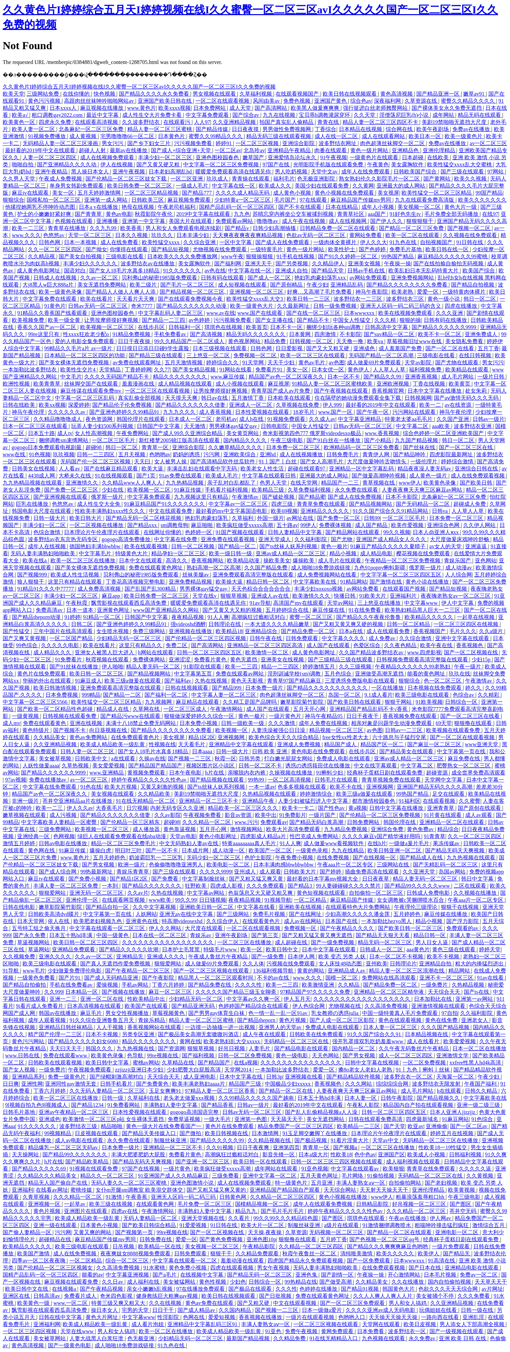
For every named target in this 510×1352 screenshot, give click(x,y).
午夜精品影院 (259, 1246)
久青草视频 (37, 1197)
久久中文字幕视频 (155, 907)
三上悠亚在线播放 (379, 603)
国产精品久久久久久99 (217, 1140)
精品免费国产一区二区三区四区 (296, 1126)
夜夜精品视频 (188, 617)
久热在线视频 (211, 681)
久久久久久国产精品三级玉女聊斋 (236, 992)
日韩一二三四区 (96, 454)
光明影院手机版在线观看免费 (328, 164)
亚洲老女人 (475, 1020)
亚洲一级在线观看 (55, 1225)
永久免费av (423, 1338)
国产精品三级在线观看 (156, 355)
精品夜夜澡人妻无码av (424, 468)
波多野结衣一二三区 (358, 299)
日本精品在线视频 (361, 129)
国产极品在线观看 (250, 1289)
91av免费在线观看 (181, 476)
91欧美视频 (429, 702)
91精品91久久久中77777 (46, 589)
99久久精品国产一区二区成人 (190, 341)
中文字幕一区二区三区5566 (36, 702)
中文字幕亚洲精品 (360, 419)
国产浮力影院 (463, 921)
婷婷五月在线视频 (452, 1133)
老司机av (226, 419)
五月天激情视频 (184, 362)
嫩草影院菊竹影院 (302, 702)
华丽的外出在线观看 (47, 681)
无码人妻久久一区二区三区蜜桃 (129, 1183)
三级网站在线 (393, 864)
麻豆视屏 (278, 384)
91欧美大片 (373, 596)
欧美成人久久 (275, 186)
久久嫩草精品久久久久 (235, 447)
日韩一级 (113, 1098)
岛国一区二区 (345, 695)
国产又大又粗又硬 (328, 348)
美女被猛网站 (180, 1282)
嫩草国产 (254, 157)
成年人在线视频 (47, 546)
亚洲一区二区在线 (102, 999)
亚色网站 (486, 560)
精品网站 (459, 971)
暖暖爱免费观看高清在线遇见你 (233, 171)
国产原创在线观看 (480, 808)
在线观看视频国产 (298, 94)
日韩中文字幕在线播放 (396, 808)
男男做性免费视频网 (287, 129)
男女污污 (113, 143)
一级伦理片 (424, 461)
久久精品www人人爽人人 (132, 483)
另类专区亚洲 (139, 1034)
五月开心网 (213, 829)
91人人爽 (218, 617)
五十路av (287, 525)
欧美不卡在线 (346, 787)
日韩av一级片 (489, 419)
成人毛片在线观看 (340, 560)
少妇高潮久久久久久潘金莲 (358, 914)
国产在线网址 (306, 914)
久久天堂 (365, 115)
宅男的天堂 (136, 1310)
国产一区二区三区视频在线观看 (211, 971)
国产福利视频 (199, 1055)
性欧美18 (341, 1154)
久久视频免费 (19, 956)
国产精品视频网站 (371, 504)
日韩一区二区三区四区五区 (210, 652)
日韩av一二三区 (404, 730)
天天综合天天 (444, 992)
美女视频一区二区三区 (212, 1246)
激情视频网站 (247, 829)
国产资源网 (171, 1048)
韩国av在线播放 (58, 1013)
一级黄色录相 (312, 850)
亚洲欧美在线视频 (301, 907)
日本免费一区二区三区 (293, 447)
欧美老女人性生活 (263, 468)
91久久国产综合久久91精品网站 (391, 511)
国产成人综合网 (58, 872)
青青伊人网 (376, 454)
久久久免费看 (474, 1296)
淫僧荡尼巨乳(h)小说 (404, 115)
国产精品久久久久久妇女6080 (83, 1041)
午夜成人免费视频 (61, 179)
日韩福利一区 (185, 327)
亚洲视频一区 (45, 1204)
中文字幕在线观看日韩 (269, 476)
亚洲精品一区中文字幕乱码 (362, 468)
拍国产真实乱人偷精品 (287, 122)
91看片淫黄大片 (350, 1140)
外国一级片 (270, 518)
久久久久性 (249, 985)
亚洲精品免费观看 (74, 949)
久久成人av (322, 419)
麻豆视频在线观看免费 (71, 1282)
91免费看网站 (124, 1105)
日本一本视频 (81, 242)
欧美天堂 (13, 94)
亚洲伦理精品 (439, 150)
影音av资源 (239, 815)
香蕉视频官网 (388, 391)
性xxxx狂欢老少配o (86, 334)
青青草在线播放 (67, 228)
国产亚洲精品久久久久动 (67, 164)
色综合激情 (47, 532)
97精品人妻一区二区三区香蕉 (220, 1091)
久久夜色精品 (401, 645)
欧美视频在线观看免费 (453, 730)
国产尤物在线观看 (457, 362)
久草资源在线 (421, 101)
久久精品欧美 (154, 794)
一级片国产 (323, 815)
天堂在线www (77, 1331)
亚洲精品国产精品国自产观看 (285, 1190)
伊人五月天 (297, 999)
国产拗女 (96, 249)
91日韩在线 (470, 242)
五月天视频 (132, 454)
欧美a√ (20, 115)
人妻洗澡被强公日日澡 (279, 730)
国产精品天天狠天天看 (383, 935)
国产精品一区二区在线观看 (400, 1232)
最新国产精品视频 (248, 1338)
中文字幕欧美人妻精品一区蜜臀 (59, 822)
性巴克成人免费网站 (315, 836)
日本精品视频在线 (427, 1034)
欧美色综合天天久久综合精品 (284, 737)
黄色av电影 (119, 214)
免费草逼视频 (184, 1119)
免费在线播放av (48, 780)
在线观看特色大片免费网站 (358, 907)
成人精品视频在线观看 (185, 384)
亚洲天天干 (259, 263)
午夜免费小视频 (294, 857)
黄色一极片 (334, 546)
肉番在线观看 (331, 150)
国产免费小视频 (87, 879)
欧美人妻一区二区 (34, 129)
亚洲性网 (32, 1084)
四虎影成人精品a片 (263, 836)
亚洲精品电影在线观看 (472, 1268)
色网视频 (64, 836)
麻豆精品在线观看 (198, 702)
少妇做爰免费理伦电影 (75, 971)
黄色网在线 (42, 850)
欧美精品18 (229, 631)
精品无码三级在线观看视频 (279, 136)
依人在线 (59, 921)
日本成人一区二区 (191, 419)
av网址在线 (300, 518)
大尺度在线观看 (204, 928)
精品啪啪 (112, 1126)
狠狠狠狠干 (420, 221)
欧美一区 (252, 949)
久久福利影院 (311, 539)
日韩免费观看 (302, 638)
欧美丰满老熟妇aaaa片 (199, 1084)
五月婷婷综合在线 (287, 610)
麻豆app (112, 596)
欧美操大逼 (230, 582)
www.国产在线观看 (260, 313)
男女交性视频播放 (127, 1013)
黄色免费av (421, 829)
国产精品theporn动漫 (37, 617)
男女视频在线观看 (215, 94)
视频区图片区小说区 (211, 765)
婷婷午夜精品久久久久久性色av (149, 780)
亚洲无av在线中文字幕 (186, 914)
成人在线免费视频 (75, 1253)
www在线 (15, 454)
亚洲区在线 (17, 1296)
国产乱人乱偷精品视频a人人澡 (322, 1112)
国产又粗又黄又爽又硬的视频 (348, 624)
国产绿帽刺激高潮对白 (117, 1077)
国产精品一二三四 (164, 320)
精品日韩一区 (430, 935)
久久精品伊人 (329, 263)
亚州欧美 (376, 963)
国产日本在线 (425, 1268)
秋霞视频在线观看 (108, 659)
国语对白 (75, 270)
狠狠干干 (221, 1253)
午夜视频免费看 (202, 815)
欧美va (375, 341)
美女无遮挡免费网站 (102, 285)
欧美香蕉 (131, 228)
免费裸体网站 (149, 659)
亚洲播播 (107, 221)
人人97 (202, 122)
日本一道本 (80, 610)
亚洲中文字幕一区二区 (270, 1176)
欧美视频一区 (232, 730)
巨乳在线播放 (33, 504)
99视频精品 (58, 1133)
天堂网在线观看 (381, 1324)
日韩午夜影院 (397, 1098)
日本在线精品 (342, 207)
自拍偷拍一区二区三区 (376, 893)
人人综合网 (458, 575)
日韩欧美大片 (300, 872)
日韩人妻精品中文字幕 (295, 532)
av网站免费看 (363, 589)
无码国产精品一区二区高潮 (382, 355)
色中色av (365, 1154)
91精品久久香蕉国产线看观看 (53, 313)
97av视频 (15, 780)
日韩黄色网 (233, 1197)
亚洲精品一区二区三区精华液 (389, 992)
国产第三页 (265, 935)
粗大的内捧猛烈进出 (480, 963)
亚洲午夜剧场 (232, 935)
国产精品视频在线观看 (217, 780)
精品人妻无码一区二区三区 (426, 879)
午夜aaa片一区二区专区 (345, 864)
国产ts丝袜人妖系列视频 (288, 546)
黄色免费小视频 (188, 1268)
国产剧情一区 (338, 1275)
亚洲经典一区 (34, 836)
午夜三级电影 (287, 440)
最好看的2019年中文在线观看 (40, 150)
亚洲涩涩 (180, 659)
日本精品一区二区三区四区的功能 (85, 355)
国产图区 (461, 1204)
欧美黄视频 (462, 1190)
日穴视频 (137, 808)
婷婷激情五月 (319, 666)
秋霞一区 (225, 758)
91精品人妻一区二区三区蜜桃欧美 (333, 384)
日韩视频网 (418, 398)
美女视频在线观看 (113, 794)
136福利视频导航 (274, 971)
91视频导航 (277, 900)
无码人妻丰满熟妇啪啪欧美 (43, 553)
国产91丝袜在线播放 (74, 666)
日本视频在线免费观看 (435, 688)
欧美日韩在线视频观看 (350, 94)
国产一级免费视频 (333, 942)
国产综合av (246, 115)
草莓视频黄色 (169, 1013)
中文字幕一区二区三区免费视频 (221, 164)
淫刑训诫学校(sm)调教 (294, 674)
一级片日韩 (491, 377)
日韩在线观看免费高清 (376, 1119)
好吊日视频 (232, 1048)
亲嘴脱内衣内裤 (247, 773)
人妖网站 (146, 914)
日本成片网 (196, 850)
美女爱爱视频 (109, 765)
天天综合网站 (340, 1190)
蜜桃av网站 (146, 1062)
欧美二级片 (144, 285)
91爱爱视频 (194, 1225)
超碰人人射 (93, 150)
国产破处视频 (279, 497)
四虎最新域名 (423, 1119)
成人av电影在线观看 (79, 1140)
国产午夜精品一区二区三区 (138, 971)
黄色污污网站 (28, 1041)
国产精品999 (227, 688)
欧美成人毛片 (222, 476)
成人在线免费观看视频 (478, 476)
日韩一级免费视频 (335, 306)
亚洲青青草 (441, 808)
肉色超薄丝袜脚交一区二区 (393, 143)
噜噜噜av (268, 221)
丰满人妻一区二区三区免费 (66, 886)
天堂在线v (205, 596)
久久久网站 (359, 1084)
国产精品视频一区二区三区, (193, 292)
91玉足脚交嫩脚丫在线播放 (315, 1133)
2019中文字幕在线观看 (203, 214)
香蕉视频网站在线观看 (155, 1027)
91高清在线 (442, 1260)
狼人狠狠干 (31, 582)
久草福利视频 (256, 94)
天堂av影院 (419, 362)
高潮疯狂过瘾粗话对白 (259, 617)
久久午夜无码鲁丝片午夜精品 (414, 1048)
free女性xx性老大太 (346, 737)
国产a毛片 (165, 1275)
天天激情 (195, 426)
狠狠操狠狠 (260, 256)
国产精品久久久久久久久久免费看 (407, 285)
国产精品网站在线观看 (353, 532)
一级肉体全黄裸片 (335, 242)
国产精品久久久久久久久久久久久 (328, 688)
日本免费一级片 (264, 688)
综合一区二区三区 (127, 1260)
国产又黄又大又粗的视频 (232, 610)
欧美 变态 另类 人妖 (342, 956)
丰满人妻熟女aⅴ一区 (361, 1183)
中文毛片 (71, 377)
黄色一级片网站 (369, 150)
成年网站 (444, 115)
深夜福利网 (388, 101)
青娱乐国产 (458, 560)
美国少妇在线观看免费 (322, 186)
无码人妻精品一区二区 (151, 1218)
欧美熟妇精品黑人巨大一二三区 (423, 610)
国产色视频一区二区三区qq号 (385, 1239)
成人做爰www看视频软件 (334, 843)
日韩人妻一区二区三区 (88, 751)
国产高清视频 (207, 334)
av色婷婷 (200, 320)
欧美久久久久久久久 (482, 200)
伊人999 (333, 405)
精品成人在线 (113, 709)
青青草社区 (351, 214)
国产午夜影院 (159, 978)
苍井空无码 (463, 1211)
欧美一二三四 (242, 666)
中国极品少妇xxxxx (288, 1084)
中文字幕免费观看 (208, 115)
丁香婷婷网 (138, 369)
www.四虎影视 (424, 652)
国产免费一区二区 (339, 518)
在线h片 (377, 843)
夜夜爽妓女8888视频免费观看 (136, 1253)
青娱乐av (201, 935)
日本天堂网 (31, 921)
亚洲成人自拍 (292, 270)
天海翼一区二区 (455, 1077)
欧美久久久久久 (395, 1253)
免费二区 (177, 645)
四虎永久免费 (55, 122)
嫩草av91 (474, 94)
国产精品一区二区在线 (286, 1091)
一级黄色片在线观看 (375, 157)
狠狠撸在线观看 (473, 723)
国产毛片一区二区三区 (188, 285)
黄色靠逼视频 (180, 829)
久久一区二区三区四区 (55, 249)
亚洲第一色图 (251, 1119)
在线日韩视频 (475, 355)
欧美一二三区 (28, 228)
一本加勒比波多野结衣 (30, 369)
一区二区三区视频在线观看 (326, 1324)
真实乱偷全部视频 (140, 398)
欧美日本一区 (425, 136)
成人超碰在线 (292, 942)
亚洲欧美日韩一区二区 (207, 907)
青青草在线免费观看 (431, 1169)
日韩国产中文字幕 (159, 426)
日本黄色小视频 (99, 1225)
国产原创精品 (287, 285)
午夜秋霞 (77, 603)
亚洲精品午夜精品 (289, 150)
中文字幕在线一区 (234, 186)
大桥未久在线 (75, 476)
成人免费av (382, 638)
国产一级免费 (268, 956)
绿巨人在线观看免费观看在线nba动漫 (122, 836)
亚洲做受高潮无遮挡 (380, 674)
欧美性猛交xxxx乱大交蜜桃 (460, 164)
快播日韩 (345, 596)
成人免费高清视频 (99, 589)
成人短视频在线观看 (243, 285)
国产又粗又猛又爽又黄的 (217, 1190)
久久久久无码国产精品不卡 (117, 377)
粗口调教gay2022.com (58, 115)
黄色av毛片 (312, 362)
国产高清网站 (271, 108)
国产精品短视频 (170, 249)
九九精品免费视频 (346, 829)
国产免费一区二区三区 (71, 490)
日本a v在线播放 (99, 207)
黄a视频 (357, 808)
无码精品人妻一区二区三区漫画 (61, 143)
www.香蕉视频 (383, 433)
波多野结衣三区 (405, 299)
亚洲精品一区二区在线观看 (452, 822)
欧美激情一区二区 (267, 652)
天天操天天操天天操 (394, 1317)
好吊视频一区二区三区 (419, 1204)
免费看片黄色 (211, 659)
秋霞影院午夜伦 (154, 214)
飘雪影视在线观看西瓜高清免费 (129, 603)
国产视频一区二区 (469, 228)
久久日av (113, 1282)
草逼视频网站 (34, 942)
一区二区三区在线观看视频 (158, 391)
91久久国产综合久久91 (374, 1034)
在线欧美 (438, 157)
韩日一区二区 (480, 299)
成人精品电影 (377, 553)
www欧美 (161, 900)
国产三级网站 (233, 914)
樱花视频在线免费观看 (423, 553)
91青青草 (434, 836)
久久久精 (385, 320)
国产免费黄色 (153, 1084)
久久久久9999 (215, 872)
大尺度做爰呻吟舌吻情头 (377, 461)
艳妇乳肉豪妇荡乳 (207, 518)
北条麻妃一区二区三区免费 (92, 129)
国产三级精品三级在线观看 (341, 659)
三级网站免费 (43, 94)
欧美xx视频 (52, 405)
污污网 (212, 454)
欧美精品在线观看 (467, 369)
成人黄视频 (83, 136)
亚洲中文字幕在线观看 (462, 638)
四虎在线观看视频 (232, 1268)
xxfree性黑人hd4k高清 (475, 1062)
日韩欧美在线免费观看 (317, 1034)
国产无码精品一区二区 (423, 504)
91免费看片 (69, 659)
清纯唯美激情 (357, 1253)
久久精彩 (489, 695)
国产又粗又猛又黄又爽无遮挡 (317, 935)
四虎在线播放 (461, 306)
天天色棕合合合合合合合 (261, 589)
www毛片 (34, 971)
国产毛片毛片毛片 (283, 1211)
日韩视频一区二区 (311, 341)
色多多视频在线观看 (302, 787)
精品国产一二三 (340, 483)
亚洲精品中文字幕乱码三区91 (203, 1324)
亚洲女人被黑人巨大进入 (105, 652)
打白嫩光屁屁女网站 (289, 758)
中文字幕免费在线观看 (50, 299)
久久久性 (286, 1289)
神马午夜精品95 (324, 716)
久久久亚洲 (450, 313)
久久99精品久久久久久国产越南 (256, 1098)
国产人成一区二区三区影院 (343, 1020)
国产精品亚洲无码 (193, 1006)
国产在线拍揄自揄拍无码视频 (449, 263)
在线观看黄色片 (261, 921)
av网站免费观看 (369, 278)
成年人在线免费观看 (366, 171)
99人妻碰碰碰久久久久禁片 (349, 886)
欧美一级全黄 (65, 320)
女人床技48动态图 (341, 963)
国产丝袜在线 (420, 447)
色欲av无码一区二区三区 (316, 235)
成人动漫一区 (229, 850)
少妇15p (482, 659)
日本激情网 (266, 1133)
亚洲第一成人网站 (106, 200)
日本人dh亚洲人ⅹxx (436, 532)
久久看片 (239, 1218)
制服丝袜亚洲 (171, 1140)
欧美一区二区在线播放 (166, 1331)
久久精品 (349, 985)
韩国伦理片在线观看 (141, 419)
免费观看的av (463, 928)
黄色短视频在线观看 (322, 893)
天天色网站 (326, 1055)
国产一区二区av (469, 1126)
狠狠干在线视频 (460, 907)
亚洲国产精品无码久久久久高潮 (435, 787)
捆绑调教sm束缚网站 (64, 440)
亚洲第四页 (286, 1147)
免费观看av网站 (235, 221)
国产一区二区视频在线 (471, 652)
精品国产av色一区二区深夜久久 (287, 377)
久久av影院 (167, 815)
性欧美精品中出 (146, 999)
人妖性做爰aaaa (41, 765)
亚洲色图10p (261, 1239)
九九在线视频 (279, 115)
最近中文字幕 (103, 115)
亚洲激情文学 (453, 1055)
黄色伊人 (359, 369)
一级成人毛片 (193, 186)
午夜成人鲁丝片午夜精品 (218, 956)
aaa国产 (377, 214)
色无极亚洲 (141, 1338)
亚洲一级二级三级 (479, 1105)
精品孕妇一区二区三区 (178, 553)
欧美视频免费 (28, 320)
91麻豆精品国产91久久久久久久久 (165, 504)
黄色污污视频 (45, 101)
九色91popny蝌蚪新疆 (380, 567)
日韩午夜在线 (266, 638)
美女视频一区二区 (419, 207)
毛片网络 (353, 1176)
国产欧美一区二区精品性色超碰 (55, 709)
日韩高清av (47, 1296)
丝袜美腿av (196, 575)
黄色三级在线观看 (454, 949)
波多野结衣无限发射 (437, 1084)
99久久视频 (396, 532)
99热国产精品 (398, 256)
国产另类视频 (292, 263)
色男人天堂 (274, 483)
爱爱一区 (428, 292)
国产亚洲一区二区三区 (203, 1161)
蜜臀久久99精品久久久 (216, 136)
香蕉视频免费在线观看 (410, 716)
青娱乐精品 (152, 1020)
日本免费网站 (210, 108)
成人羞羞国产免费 (401, 348)
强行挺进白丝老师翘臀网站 (376, 108)
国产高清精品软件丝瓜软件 (223, 461)
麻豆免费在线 (464, 758)
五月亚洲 (322, 1183)
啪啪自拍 (23, 164)
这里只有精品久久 (141, 645)
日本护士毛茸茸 (181, 949)
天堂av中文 (386, 1140)
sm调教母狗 (175, 525)
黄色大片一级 (461, 207)
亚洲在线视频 (86, 723)
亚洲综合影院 (299, 143)
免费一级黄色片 (67, 1077)
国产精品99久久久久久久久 (75, 1154)
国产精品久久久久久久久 (152, 886)
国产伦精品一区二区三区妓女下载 (127, 179)
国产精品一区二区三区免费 (412, 228)
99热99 (256, 780)
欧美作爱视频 (408, 525)
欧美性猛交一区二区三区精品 (437, 193)
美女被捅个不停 (435, 1296)
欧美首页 (256, 327)
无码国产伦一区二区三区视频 (96, 461)
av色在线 (215, 270)
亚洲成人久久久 (166, 956)
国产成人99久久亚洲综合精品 (188, 433)
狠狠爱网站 (53, 893)
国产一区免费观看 (369, 1260)
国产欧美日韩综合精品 (149, 1225)
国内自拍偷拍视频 (450, 1282)
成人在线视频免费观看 (107, 157)
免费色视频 (297, 101)
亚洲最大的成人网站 (401, 186)
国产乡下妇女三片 (149, 143)
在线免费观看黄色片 (136, 737)
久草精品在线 (178, 1062)
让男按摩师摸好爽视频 (111, 320)
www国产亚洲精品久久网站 (166, 610)
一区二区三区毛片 (114, 440)
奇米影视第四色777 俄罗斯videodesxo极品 (312, 433)
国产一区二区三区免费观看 (353, 1303)
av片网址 (492, 1289)
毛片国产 (285, 200)
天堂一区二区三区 (90, 235)
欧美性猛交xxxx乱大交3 (255, 299)
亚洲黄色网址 (114, 610)
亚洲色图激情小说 (192, 1183)
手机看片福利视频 (227, 490)
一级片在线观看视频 (311, 1317)
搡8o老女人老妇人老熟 (365, 1070)
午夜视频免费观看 (90, 1070)
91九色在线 (403, 242)
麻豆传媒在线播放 (446, 914)
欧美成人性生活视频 (75, 575)
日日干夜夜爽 (253, 1147)
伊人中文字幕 (458, 603)
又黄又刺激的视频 (162, 787)
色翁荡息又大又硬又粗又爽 (261, 893)
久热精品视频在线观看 (269, 794)
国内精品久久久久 (245, 440)
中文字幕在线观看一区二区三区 (107, 928)
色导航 (136, 1055)
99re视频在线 (163, 1055)
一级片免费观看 (451, 1246)
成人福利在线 (144, 1282)
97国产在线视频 (141, 1169)
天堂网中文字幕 (444, 780)
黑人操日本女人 (90, 171)
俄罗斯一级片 (108, 497)
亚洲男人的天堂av (281, 1027)
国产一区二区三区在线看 (470, 716)
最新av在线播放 (129, 150)
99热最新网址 (97, 872)
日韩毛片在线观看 (337, 780)
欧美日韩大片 (86, 518)
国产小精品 (378, 440)
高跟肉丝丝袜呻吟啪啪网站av (99, 101)
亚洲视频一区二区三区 (257, 292)
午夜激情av (246, 497)
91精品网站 (353, 582)
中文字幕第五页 (193, 674)
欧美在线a (35, 560)
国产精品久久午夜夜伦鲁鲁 (369, 617)
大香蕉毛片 (110, 808)
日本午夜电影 (186, 773)
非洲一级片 (26, 801)
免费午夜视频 (302, 1331)
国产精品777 (197, 193)
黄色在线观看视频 (400, 1020)
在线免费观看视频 (384, 1268)
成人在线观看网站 (384, 136)
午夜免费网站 (133, 433)
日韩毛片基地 (19, 1112)
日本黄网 (300, 334)
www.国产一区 (336, 412)
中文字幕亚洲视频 (128, 1275)
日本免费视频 (62, 695)
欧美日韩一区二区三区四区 (86, 942)
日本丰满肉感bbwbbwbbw (284, 864)
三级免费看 (226, 1176)
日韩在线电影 (19, 907)
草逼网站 (39, 949)
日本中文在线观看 (141, 560)
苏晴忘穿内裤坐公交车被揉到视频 (294, 214)
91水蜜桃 (155, 1268)
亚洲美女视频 (365, 263)
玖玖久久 (162, 235)
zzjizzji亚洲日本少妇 (139, 1070)
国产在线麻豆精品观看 (111, 468)
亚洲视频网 (232, 737)
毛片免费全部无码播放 (452, 214)
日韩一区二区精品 (409, 624)
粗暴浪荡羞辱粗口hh (421, 1197)
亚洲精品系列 (28, 1077)
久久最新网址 (294, 306)
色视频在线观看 (74, 221)
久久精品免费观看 (257, 1253)
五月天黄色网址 (319, 1176)
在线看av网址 (52, 1190)
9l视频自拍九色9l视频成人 (37, 1105)
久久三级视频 (356, 666)
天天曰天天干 (66, 1048)
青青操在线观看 (251, 179)
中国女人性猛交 (352, 320)
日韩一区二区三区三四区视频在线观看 (337, 1161)
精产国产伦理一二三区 (55, 1034)
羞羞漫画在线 (139, 384)
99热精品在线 (301, 1282)
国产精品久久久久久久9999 (445, 327)
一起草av (75, 1204)
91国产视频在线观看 (240, 532)
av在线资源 (459, 405)
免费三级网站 (149, 631)
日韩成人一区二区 (382, 949)
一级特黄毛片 (267, 249)
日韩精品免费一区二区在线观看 (338, 228)
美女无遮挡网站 (326, 1119)
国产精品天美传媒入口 (149, 1133)
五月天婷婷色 (110, 857)
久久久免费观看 (265, 886)
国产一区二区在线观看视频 (463, 737)
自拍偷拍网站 (405, 1183)
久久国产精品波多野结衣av (372, 652)
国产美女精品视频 (194, 369)
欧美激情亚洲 (319, 985)
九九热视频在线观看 (472, 857)
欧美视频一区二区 (149, 490)
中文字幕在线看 (256, 907)
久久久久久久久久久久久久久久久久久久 (362, 999)
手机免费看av (170, 334)
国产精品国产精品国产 (156, 765)
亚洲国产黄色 (331, 101)
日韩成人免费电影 (429, 893)
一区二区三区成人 (185, 709)
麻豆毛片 (91, 1013)
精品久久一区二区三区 (107, 1176)
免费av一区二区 (479, 1275)
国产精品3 (300, 886)
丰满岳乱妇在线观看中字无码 (202, 468)
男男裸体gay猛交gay (233, 426)
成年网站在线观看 (276, 1169)
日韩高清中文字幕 (387, 327)
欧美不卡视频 (443, 956)
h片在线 (215, 773)
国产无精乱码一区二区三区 (446, 864)
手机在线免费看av (72, 985)
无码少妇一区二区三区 (214, 857)
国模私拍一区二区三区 (54, 200)
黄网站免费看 (366, 235)
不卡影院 (350, 334)
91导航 (11, 971)
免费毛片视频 (269, 914)
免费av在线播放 (471, 129)
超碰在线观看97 (307, 468)
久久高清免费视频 (386, 1006)
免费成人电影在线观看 (344, 758)
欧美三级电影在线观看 (422, 695)
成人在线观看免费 (388, 631)
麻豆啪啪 (202, 525)
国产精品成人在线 (422, 857)
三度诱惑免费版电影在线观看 (360, 681)
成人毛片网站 (458, 377)
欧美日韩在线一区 (447, 249)
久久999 (53, 992)
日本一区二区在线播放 (479, 1048)
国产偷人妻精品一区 (28, 1232)
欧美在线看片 (97, 299)
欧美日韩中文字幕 (108, 1062)
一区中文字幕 (236, 242)
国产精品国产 (214, 1062)
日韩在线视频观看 (187, 688)
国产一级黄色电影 (70, 1345)
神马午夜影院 (372, 292)
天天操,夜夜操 (265, 1232)
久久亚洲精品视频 (235, 122)
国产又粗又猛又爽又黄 (256, 879)
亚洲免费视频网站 (413, 278)
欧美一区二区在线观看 (413, 235)
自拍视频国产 (437, 242)
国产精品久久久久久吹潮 (129, 949)
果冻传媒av (447, 843)
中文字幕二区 (412, 426)
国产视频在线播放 (124, 992)
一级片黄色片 (285, 716)
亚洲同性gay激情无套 (71, 1084)
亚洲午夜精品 (52, 171)
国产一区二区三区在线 (466, 447)
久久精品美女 (50, 737)
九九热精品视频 (185, 483)
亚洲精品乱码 (347, 285)
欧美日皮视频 (420, 1324)
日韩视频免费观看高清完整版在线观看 (422, 659)
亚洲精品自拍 (436, 963)
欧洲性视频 (17, 384)
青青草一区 (155, 447)
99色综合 (27, 645)
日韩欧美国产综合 (415, 171)
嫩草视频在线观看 (25, 815)
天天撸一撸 (350, 341)
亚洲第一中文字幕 (144, 221)
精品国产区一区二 (382, 744)
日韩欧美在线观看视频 (55, 1062)
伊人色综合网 (309, 1006)
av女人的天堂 (446, 546)
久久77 (162, 369)
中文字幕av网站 (206, 893)
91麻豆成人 (88, 681)
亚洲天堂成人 (275, 539)
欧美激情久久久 (311, 596)
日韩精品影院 (373, 1204)
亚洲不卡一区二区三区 (447, 978)
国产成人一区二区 (270, 278)
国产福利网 (228, 263)
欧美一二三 (50, 808)
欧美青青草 (47, 384)
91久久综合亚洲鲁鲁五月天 (102, 1020)
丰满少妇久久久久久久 (90, 263)
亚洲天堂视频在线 (203, 1218)
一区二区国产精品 (72, 638)
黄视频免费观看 (146, 773)
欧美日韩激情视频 (55, 688)
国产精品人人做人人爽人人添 (121, 292)
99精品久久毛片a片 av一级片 (79, 348)
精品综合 (448, 829)
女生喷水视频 (113, 631)
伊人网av (441, 1218)
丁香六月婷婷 (169, 985)
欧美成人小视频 (426, 1154)
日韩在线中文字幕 (61, 1317)
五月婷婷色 (407, 914)
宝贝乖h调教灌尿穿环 (325, 115)
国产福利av (178, 681)
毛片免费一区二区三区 (205, 1204)
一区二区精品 (310, 900)
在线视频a (64, 1289)
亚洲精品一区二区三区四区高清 (265, 645)
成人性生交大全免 (99, 504)
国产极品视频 (311, 1140)
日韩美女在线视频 (34, 468)
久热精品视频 (468, 985)
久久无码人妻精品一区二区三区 (107, 1091)
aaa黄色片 (418, 949)
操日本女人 (105, 1310)
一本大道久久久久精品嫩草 (278, 624)
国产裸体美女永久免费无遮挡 (447, 108)
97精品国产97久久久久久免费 (315, 992)
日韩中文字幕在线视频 (372, 1062)
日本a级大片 (313, 1154)
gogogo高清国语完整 (195, 1112)
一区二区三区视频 (257, 143)
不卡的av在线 (273, 978)
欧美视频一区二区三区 (107, 327)
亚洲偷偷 (436, 1126)
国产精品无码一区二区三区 (260, 1275)
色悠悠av (54, 235)
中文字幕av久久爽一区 (253, 999)
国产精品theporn (257, 1020)
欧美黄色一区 (19, 122)
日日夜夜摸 (246, 129)
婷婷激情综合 (316, 794)
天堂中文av (325, 171)
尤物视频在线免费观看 (220, 249)
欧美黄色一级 (34, 1303)
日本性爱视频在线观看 (262, 412)
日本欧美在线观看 (289, 398)
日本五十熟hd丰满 (71, 935)
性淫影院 (168, 1317)
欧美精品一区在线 (160, 1246)
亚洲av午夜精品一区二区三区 (74, 1112)
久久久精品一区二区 (207, 822)
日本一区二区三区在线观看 (36, 426)
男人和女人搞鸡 (408, 1303)
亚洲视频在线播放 (191, 631)
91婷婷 (72, 617)
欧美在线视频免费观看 (406, 313)
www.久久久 (26, 235)
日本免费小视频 (199, 723)
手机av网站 (136, 985)
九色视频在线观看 (384, 1338)
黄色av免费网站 (88, 737)
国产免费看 (165, 879)
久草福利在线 (144, 1098)
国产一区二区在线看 (450, 348)
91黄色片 (55, 306)
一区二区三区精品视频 (152, 193)
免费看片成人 (81, 1296)
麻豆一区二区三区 (171, 992)
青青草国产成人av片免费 (281, 391)
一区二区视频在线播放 (97, 525)
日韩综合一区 (462, 702)
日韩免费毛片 (343, 454)
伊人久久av (80, 808)
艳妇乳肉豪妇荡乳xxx (320, 278)
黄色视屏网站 (245, 341)
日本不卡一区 (287, 327)
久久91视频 (220, 1147)
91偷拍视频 (381, 1176)
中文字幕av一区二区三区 (239, 504)
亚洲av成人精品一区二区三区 (291, 553)
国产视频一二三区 (190, 758)
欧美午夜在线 (437, 645)
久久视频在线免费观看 (470, 235)
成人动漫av (459, 567)
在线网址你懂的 (163, 532)
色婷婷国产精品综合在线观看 (254, 1006)
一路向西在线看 (440, 1317)
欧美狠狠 (393, 1169)
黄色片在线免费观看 (42, 674)
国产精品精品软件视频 (354, 1077)
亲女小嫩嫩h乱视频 (150, 1289)
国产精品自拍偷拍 (25, 985)
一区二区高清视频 (290, 780)
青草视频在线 (379, 483)
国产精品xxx (142, 525)
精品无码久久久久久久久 (256, 334)
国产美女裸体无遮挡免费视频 (74, 362)
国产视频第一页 (134, 1232)
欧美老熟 (402, 292)
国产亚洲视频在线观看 (61, 497)
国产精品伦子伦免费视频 (122, 405)
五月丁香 (488, 348)
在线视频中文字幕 (202, 1275)
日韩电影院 (275, 426)
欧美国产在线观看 (147, 1006)
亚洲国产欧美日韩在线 (165, 101)
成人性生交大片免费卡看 (152, 115)
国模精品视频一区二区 (262, 1204)
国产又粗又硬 (254, 1303)
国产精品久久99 (383, 377)
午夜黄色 (378, 164)
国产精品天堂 (328, 270)
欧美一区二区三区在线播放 (84, 560)
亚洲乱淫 (474, 1317)
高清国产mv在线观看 (298, 603)
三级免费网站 (55, 829)
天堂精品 (110, 369)
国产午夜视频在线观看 (341, 391)
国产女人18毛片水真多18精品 (125, 270)
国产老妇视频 (441, 1183)
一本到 (110, 886)
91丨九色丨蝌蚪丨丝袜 (423, 1070)
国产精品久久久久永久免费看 (154, 94)
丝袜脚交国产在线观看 (91, 384)
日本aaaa (203, 751)
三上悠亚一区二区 (209, 355)
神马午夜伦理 (28, 412)
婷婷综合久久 (223, 362)
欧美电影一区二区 (228, 864)
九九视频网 (159, 702)
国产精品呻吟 (410, 454)
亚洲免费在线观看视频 (228, 539)
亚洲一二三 (64, 999)
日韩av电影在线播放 (63, 843)
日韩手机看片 (117, 1084)
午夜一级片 (468, 666)
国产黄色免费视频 (221, 1239)
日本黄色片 (172, 136)
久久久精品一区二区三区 (416, 1211)
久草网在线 (147, 709)
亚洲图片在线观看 (86, 1211)
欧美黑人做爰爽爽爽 (316, 108)
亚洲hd (268, 454)
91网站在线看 (236, 369)
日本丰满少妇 (193, 235)
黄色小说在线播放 (428, 582)
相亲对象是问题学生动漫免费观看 (392, 723)
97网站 (496, 171)
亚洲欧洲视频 (393, 384)
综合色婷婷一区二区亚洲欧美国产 (444, 433)
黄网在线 (190, 1041)
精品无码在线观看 (480, 115)
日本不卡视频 (102, 1034)
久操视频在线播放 (291, 773)
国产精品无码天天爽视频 (455, 850)
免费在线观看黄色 (45, 723)
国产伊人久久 (387, 221)
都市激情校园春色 (374, 801)
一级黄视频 (26, 716)
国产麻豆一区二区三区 (435, 744)
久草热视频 (76, 765)
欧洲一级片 (132, 864)
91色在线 (91, 787)
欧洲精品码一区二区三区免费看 (362, 447)
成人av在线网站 (303, 921)
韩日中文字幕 (478, 879)
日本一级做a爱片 (322, 1310)
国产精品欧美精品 (87, 1161)
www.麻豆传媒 (228, 377)
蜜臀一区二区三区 (311, 617)
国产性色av (332, 808)
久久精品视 (42, 256)
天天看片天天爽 (136, 299)
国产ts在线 (477, 992)
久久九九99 (104, 228)
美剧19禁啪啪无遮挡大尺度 (455, 122)
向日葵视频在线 (108, 730)
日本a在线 (351, 631)
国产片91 (70, 978)
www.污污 (246, 822)
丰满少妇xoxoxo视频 (319, 589)
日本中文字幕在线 (241, 1077)
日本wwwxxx (360, 313)
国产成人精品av (197, 1310)
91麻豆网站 (455, 1119)
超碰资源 (437, 773)
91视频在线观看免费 (94, 1169)
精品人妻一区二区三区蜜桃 (160, 129)
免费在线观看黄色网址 (156, 567)
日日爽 (11, 1084)
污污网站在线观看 (414, 412)
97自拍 (450, 1013)
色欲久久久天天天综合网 (448, 1289)
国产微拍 (191, 1133)
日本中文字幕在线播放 (435, 391)
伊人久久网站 (166, 928)
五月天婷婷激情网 (99, 193)
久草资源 (296, 1232)
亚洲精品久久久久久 (325, 511)
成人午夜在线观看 (265, 1034)
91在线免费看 (365, 610)
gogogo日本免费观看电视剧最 (47, 447)
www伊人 (410, 483)
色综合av (464, 695)
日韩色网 (50, 242)
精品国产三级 (245, 1084)
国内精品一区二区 (354, 1048)
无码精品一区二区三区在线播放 (441, 1140)
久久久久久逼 (475, 1169)
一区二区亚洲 (187, 179)
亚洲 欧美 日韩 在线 (463, 1338)
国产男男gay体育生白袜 (217, 1013)
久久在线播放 (408, 1282)
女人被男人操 (171, 461)
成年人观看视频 (47, 1020)
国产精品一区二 (237, 546)
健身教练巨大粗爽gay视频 (167, 1296)
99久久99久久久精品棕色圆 (286, 1218)
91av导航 (260, 603)
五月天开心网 (310, 709)
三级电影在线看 (125, 256)
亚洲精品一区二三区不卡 (209, 801)
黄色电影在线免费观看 (318, 751)
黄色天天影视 (247, 681)
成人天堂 (240, 108)
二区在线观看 (470, 886)
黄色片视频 (293, 1020)
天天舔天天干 (287, 1119)
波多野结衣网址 (338, 143)
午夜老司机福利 (177, 207)
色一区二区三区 (443, 681)
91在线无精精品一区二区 (146, 801)
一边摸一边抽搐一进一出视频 (220, 1027)
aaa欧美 (441, 426)
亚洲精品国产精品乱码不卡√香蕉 (369, 709)
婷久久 (474, 688)
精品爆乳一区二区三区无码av (63, 1147)
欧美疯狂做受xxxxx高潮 (245, 525)
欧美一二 (430, 405)
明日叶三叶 (129, 850)
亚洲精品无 (130, 956)
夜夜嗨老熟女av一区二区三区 (456, 596)
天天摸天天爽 (182, 398)
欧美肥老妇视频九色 (98, 921)
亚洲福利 (22, 1190)
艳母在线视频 (138, 207)
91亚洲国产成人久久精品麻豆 (174, 1176)
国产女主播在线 (274, 320)
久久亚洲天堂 (419, 872)
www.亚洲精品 (107, 773)
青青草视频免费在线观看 (391, 780)
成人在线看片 (424, 1041)
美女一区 (63, 193)
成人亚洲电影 (200, 1077)
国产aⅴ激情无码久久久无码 (467, 398)
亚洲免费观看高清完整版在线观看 (254, 575)
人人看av (70, 468)
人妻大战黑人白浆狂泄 (97, 1338)
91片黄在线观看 (443, 815)
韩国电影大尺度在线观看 (42, 511)
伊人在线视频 (117, 164)
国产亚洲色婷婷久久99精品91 (125, 412)
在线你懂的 (77, 94)
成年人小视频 (378, 207)
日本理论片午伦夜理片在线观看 (102, 532)
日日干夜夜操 (135, 341)
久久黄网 (363, 186)
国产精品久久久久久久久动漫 (192, 306)
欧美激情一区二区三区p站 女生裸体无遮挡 (114, 1119)
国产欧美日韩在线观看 (354, 702)
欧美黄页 (460, 384)
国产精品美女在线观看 (407, 751)
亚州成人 (245, 872)
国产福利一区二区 (167, 695)
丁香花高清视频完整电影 (136, 582)
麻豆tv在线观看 (31, 193)
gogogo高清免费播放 (127, 539)
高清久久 (177, 560)
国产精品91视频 (360, 1289)
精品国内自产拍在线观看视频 (418, 1105)
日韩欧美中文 (91, 758)
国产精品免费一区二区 (308, 631)
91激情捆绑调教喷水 (387, 1225)
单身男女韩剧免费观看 (77, 186)
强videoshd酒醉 (188, 624)
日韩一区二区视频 (193, 546)
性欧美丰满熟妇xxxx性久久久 (110, 511)
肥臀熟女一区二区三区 (464, 765)
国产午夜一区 (373, 412)
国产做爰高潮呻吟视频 (379, 476)
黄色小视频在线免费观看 (345, 193)
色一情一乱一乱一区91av (278, 1013)
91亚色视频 (314, 1169)
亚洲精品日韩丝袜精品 (66, 1027)
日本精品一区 (82, 992)
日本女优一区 (328, 369)
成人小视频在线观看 (240, 384)
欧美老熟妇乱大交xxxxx (232, 1041)
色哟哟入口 (352, 1317)
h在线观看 (450, 1091)
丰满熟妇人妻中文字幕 (171, 1105)
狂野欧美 (196, 886)
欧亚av (415, 1126)
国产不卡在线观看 (300, 207)
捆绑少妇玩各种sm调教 (334, 327)
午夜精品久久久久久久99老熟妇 (413, 666)
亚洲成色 (364, 348)
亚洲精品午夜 (259, 801)
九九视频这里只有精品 (201, 497)
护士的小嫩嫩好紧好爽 (44, 214)
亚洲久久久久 (55, 956)
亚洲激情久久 (82, 483)
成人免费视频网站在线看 (327, 575)
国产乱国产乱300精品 (151, 589)
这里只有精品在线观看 (75, 582)
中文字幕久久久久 (344, 638)
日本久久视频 (132, 235)
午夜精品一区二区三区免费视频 (403, 560)
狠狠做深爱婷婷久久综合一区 (199, 716)
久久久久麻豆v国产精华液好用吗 (381, 836)
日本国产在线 (342, 921)
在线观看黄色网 (155, 1204)
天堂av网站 (341, 603)
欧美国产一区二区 (271, 850)
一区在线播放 (388, 688)
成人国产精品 (372, 525)
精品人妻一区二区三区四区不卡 (381, 122)
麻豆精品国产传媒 (352, 900)
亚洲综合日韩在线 (477, 468)
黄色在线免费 (442, 1020)
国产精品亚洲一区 (438, 94)
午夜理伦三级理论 (416, 907)
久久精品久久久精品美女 (47, 1176)
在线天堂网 (304, 483)
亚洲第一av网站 (474, 999)
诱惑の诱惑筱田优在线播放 (318, 765)
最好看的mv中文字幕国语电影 (232, 511)
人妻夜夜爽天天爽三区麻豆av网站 (423, 490)
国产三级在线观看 (463, 171)
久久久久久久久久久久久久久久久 (301, 1062)
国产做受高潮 (336, 1282)
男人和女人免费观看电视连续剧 (184, 228)
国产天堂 (394, 1126)
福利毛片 (284, 179)
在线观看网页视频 (124, 900)
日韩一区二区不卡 (260, 765)
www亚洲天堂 (482, 744)
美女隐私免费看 (464, 341)
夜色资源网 (100, 419)
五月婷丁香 (333, 1239)
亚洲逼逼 (476, 546)
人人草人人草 (390, 369)
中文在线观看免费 (171, 511)
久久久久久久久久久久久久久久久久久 (168, 942)
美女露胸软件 (408, 164)
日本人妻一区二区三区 (390, 1027)
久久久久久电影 (60, 645)
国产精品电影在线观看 (301, 1048)
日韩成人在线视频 (55, 278)
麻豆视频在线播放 (102, 108)
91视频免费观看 (287, 419)
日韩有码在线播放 (446, 320)
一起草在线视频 (476, 617)
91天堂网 (253, 362)
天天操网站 (26, 1154)
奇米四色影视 (117, 1296)
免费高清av (50, 610)
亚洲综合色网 (444, 525)
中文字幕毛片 (96, 553)
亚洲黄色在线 (142, 921)
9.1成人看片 (378, 695)
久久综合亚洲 (200, 242)
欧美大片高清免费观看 (293, 829)
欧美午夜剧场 (433, 129)
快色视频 (105, 94)
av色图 (337, 362)
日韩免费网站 (364, 822)
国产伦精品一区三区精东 (130, 822)
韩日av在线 (215, 398)
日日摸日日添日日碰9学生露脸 (153, 348)
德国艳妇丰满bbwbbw (95, 546)
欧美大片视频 (121, 787)
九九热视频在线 (136, 1048)
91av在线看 (491, 978)
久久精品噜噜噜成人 (58, 419)
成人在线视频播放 (302, 454)
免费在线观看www (66, 1055)
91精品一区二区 (102, 617)
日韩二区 (82, 624)
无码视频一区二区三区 (336, 1232)
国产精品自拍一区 (108, 907)
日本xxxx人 (64, 108)
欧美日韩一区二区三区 (97, 674)
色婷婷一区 (199, 532)
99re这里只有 (44, 334)
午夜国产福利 (481, 1084)
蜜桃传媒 (81, 1190)
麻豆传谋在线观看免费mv (91, 391)
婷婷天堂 (490, 949)
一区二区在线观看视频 (223, 101)
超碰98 (94, 447)
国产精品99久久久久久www (417, 886)
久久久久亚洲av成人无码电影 (381, 1310)
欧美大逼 (152, 468)
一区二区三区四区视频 (30, 1331)
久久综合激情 (416, 638)
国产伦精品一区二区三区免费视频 (380, 815)
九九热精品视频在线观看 (33, 483)
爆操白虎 (101, 850)
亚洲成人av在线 (270, 596)
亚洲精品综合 (262, 631)
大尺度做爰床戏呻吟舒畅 (460, 539)
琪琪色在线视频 (224, 327)
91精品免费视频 (132, 334)
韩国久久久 (100, 1048)
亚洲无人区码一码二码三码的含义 (401, 306)
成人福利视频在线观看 (413, 1161)
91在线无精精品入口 (334, 1338)
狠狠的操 (410, 320)
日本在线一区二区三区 (160, 935)
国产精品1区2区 (129, 879)
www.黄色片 (141, 108)
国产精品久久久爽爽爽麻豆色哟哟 (388, 1246)
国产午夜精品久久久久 (347, 928)
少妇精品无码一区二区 (196, 999)
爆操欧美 (304, 560)
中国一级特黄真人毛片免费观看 (400, 1013)
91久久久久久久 (182, 270)
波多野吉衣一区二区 (409, 1077)
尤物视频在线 (345, 1006)
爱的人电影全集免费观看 (85, 341)
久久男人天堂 (19, 179)
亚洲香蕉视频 (422, 377)
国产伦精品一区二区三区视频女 (55, 1268)
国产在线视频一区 (375, 857)
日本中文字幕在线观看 (329, 949)
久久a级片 (491, 631)
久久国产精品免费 (266, 567)
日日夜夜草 (376, 879)
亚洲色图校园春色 (218, 157)
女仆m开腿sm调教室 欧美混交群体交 (140, 1190)
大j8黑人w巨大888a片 (49, 285)
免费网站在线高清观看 (389, 978)
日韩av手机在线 (366, 270)
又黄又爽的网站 (93, 1232)
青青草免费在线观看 (322, 504)
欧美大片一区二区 (263, 1225)
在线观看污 (177, 122)
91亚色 (274, 1331)
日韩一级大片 (50, 518)
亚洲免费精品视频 (191, 582)
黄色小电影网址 (218, 836)
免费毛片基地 (406, 249)
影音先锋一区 (279, 1154)
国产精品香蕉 (218, 1105)
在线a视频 (246, 1062)
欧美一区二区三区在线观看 (313, 355)
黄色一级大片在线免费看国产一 (164, 1126)
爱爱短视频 (222, 1317)
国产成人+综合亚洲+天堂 (181, 150)
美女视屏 (388, 193)
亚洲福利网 (46, 1324)
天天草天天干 (491, 1282)
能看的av (92, 1275)
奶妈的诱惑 (187, 454)
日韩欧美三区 (148, 200)
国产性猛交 (17, 631)
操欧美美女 (276, 560)
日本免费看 (371, 1331)
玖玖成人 (217, 179)
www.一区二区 (71, 1303)
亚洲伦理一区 (82, 900)
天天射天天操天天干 (385, 1190)
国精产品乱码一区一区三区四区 (237, 207)
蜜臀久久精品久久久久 (468, 101)
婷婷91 (224, 143)
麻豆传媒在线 (329, 610)
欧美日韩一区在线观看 (260, 1161)
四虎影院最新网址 (451, 454)
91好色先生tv (405, 214)
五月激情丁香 (248, 398)
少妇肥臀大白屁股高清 (194, 1070)
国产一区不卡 (162, 850)
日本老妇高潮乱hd (171, 171)
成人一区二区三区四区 (406, 1055)
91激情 (114, 1197)
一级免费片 (435, 985)
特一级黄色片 (292, 1183)
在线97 (490, 214)
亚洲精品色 (406, 150)
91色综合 (482, 1119)
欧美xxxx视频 (174, 108)
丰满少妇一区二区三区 (165, 157)
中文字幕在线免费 (176, 539)
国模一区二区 (342, 978)
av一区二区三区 (488, 143)
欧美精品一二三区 (359, 1126)
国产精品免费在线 (210, 985)
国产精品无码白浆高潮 (317, 822)
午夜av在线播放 (408, 1218)
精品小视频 (343, 553)
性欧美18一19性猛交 (443, 1147)
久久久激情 (282, 723)
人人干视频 (110, 1027)
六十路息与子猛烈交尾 (399, 737)
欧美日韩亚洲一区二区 (395, 850)
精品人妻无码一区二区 (153, 666)
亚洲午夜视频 (129, 171)
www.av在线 (220, 313)
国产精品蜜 (311, 497)
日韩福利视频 (466, 1154)
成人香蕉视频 (216, 412)
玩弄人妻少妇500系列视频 (102, 426)
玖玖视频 (63, 454)
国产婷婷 (331, 872)
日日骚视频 (212, 900)
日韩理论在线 (225, 624)
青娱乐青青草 (133, 872)
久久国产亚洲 (453, 419)
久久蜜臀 (469, 801)
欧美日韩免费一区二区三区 (140, 186)
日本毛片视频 (440, 1275)
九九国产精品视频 (417, 440)
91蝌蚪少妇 (330, 773)
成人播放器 (147, 829)
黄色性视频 (213, 1282)
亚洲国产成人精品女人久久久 (391, 539)
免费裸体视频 (336, 525)
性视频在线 (162, 744)
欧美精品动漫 (244, 560)
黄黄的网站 (311, 971)
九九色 (242, 214)
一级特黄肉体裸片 (464, 292)
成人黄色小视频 (292, 193)
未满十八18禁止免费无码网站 (141, 723)
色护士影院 (259, 857)
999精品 (91, 695)
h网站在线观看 (156, 652)
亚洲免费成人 (482, 334)
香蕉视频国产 (430, 631)
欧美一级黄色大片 (252, 306)
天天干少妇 (281, 362)
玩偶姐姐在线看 (438, 1310)
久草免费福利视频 (310, 490)
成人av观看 (479, 815)
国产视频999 (32, 575)
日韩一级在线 (478, 1310)
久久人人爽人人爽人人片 (383, 1296)
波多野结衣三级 (78, 1126)
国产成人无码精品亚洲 (111, 978)
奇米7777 (142, 306)
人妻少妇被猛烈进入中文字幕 (313, 801)
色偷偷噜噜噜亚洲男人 (176, 864)
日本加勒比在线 (433, 999)
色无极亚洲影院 (316, 179)
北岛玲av (254, 150)
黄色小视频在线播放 (344, 1197)
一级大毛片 (218, 1119)
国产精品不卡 (313, 320)
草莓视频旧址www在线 (415, 341)
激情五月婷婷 (19, 843)
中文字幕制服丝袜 (204, 879)
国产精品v (237, 228)
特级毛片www (220, 949)
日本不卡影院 (402, 497)
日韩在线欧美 (19, 405)
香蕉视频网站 (208, 560)
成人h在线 (252, 419)
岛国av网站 (453, 872)
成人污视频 (64, 815)
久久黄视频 (480, 1176)
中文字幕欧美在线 (315, 582)
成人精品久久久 (52, 652)
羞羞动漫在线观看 (243, 1260)
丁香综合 (325, 129)
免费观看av (273, 822)
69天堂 (444, 723)
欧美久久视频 (471, 179)
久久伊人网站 (480, 525)
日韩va (440, 511)
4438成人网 (42, 476)
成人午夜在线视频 (304, 221)
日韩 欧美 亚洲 (270, 751)
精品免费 (275, 341)
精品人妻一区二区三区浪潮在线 (407, 971)
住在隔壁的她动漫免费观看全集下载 (358, 398)
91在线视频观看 (114, 476)
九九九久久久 (180, 412)
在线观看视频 (439, 801)
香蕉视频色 (470, 645)
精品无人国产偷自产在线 (58, 1183)
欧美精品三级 (268, 490)
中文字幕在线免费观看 (50, 787)
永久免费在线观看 (357, 490)
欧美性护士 (342, 249)
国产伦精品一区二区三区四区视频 (206, 638)
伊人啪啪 (112, 666)
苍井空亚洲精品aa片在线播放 (77, 801)
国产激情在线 (386, 582)
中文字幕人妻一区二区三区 (224, 695)
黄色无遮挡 (244, 659)
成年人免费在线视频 (324, 723)
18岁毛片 (304, 412)
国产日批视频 (276, 1296)
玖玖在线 (459, 674)
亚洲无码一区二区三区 (97, 893)
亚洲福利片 (404, 596)
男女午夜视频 (274, 1268)
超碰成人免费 (470, 504)
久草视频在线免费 (298, 405)
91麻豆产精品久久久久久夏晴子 (388, 546)
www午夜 (232, 256)
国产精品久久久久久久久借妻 (191, 405)
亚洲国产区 (391, 1154)
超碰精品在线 (55, 1239)
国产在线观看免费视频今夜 (191, 299)
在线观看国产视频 (404, 589)
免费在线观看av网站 (240, 674)
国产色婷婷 (373, 249)
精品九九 (246, 1211)
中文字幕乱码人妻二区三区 (171, 313)
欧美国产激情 (34, 1253)
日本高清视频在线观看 (94, 1006)
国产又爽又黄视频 (25, 638)
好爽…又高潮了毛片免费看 (320, 292)
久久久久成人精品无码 (243, 193)
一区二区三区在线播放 (245, 942)
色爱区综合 (367, 645)
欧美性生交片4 (78, 369)
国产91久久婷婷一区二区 (348, 256)
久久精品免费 (290, 1338)
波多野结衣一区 (407, 1331)
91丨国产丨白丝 (278, 461)
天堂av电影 (183, 836)
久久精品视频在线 (270, 1140)
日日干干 (163, 1310)
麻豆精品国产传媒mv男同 (361, 200)
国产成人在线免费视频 (355, 497)
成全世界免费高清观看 (478, 773)
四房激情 (325, 334)
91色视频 (40, 454)
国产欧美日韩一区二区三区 (411, 928)
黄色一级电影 (292, 1055)
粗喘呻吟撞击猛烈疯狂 (442, 1225)
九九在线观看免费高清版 (425, 200)
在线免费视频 (333, 857)
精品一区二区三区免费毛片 (124, 843)
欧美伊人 (429, 1253)
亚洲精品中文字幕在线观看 (242, 744)
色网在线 (194, 1317)
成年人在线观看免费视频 (323, 1204)
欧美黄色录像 (440, 483)
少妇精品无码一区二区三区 (129, 638)
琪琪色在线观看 (366, 1218)
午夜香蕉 (137, 1197)
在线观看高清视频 (97, 122)
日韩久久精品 (482, 1091)
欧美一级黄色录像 (61, 292)
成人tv (64, 433)
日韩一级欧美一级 (243, 723)
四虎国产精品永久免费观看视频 (305, 1260)
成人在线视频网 (348, 221)
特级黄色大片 (132, 553)
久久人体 (253, 963)
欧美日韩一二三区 (309, 299)
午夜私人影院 (364, 1105)
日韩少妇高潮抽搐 (275, 228)
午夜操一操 (397, 263)
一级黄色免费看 (36, 978)
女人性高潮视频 (94, 433)
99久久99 (185, 900)
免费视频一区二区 (255, 355)
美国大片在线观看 (191, 221)
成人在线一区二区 (337, 136)
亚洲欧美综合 (240, 454)
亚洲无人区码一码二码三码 (184, 1197)
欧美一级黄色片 (464, 136)
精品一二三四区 (280, 666)
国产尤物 (342, 539)
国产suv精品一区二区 (390, 334)
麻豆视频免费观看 (189, 200)
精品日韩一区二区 (268, 582)
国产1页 (146, 476)
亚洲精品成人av (347, 971)
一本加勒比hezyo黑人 (387, 921)
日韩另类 (250, 758)
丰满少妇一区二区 (45, 525)
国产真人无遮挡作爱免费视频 (116, 963)
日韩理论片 (403, 963)
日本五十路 (41, 433)
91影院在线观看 (203, 666)
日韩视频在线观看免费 (70, 716)
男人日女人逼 (432, 942)
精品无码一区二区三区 (385, 942)
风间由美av (267, 101)
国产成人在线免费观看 (283, 242)
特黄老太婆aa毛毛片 (409, 419)
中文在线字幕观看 (376, 765)
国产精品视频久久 (439, 1098)
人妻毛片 (260, 1048)
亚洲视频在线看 (304, 1077)
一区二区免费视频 (425, 1062)
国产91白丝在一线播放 (334, 440)
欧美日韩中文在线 (27, 1289)
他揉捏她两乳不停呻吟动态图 (40, 207)
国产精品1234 (88, 1105)
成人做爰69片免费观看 (374, 362)
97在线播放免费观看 (201, 1289)
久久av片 (138, 893)
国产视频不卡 (70, 730)
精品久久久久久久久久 (180, 377)
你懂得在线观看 (129, 249)
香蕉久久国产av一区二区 (47, 327)
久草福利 (243, 518)
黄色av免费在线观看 (210, 1303)
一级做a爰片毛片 (409, 843)
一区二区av (228, 150)
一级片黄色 (177, 1169)
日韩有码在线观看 (223, 278)
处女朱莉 (476, 391)
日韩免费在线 (156, 1239)
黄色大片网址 (102, 1317)
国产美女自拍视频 (81, 256)
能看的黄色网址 (426, 674)
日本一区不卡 (344, 377)
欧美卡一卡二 (299, 808)
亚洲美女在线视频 (283, 659)
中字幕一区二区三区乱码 (85, 398)
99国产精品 (489, 193)
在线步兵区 (152, 327)
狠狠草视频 (234, 596)
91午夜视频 (333, 157)
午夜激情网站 (227, 709)
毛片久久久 (462, 631)
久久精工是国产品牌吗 (250, 702)
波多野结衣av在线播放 (148, 263)
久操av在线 (152, 758)
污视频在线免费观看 (291, 963)
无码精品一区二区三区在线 (297, 1041)
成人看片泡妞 (148, 1324)
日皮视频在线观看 (97, 1133)
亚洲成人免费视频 (299, 744)
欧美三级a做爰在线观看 (133, 681)
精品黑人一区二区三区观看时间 (216, 978)
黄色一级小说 (444, 299)
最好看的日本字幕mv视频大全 (323, 879)
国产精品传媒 (212, 129)
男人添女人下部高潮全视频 (473, 1324)
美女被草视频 (55, 758)
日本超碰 (413, 157)
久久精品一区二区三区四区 (283, 1197)
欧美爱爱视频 (460, 1041)
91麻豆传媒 (188, 490)
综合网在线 (400, 129)
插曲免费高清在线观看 (372, 872)
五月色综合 (338, 674)
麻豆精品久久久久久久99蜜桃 (453, 256)
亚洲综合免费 (388, 829)
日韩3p (274, 1077)
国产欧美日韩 (476, 483)
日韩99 (372, 518)
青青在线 (328, 122)
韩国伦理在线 (400, 822)
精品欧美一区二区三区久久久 (243, 808)
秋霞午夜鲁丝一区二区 (310, 1253)
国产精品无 (457, 1253)
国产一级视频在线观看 (457, 1331)
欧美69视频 (284, 511)
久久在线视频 (166, 1303)
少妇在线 (113, 490)
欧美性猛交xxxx (161, 242)
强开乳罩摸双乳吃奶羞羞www (368, 1041)
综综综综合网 (393, 1084)
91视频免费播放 (47, 136)
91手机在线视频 (296, 256)
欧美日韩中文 (282, 949)
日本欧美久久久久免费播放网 (183, 256)
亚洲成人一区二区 (251, 405)
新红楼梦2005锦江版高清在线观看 (180, 440)
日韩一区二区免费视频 (245, 1055)
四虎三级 (282, 504)
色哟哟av (159, 454)
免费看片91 (269, 369)
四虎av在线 (125, 1211)
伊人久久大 (373, 242)
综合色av (361, 101)
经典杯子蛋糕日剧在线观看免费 (385, 773)
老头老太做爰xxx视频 (189, 1098)
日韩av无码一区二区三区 (98, 306)
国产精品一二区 (122, 695)
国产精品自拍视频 (473, 285)
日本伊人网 (302, 956)
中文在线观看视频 (295, 1303)
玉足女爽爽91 (166, 1091)
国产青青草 (89, 214)
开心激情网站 (404, 1275)
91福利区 (409, 801)
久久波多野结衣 (141, 122)
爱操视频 (107, 985)
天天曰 (143, 461)
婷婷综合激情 (458, 461)
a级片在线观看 (342, 1225)
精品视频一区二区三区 (336, 730)
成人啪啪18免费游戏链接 (321, 567)
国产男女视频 (99, 864)
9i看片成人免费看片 (40, 1006)
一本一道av (262, 787)
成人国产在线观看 (329, 645)
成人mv (11, 723)
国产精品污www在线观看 (131, 716)
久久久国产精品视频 (446, 1027)
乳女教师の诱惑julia (335, 1013)
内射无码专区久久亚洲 (177, 808)
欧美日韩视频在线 (227, 1133)
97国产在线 (276, 164)
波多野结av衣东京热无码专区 (63, 539)
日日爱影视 (290, 348)
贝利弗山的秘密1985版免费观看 (160, 278)
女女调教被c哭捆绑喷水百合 (411, 900)
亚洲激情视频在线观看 (439, 1006)
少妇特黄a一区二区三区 (243, 200)
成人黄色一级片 (428, 476)
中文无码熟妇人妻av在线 (189, 843)
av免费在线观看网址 (137, 362)
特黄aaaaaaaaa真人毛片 (249, 843)
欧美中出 (266, 815)
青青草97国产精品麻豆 (294, 681)
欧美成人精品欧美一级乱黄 (113, 744)
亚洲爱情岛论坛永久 (293, 157)
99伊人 (308, 525)
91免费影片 (292, 815)
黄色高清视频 (397, 94)
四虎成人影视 (227, 886)
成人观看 (270, 872)
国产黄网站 (437, 179)
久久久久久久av (67, 412)
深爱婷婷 (79, 405)
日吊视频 (124, 1246)
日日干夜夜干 (363, 716)
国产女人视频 (19, 1070)
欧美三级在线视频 (111, 1204)
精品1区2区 (201, 737)
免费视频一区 (301, 928)
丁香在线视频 (429, 384)
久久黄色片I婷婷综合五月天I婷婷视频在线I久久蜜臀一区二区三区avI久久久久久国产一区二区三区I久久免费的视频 (139, 87)
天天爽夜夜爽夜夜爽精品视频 (248, 235)
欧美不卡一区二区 (440, 334)
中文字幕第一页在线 (462, 751)
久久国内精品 (235, 1310)
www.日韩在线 (23, 1055)
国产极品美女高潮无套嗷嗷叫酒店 (199, 1034)
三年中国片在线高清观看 (63, 631)
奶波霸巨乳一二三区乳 (156, 857)
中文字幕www (421, 603)
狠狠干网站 (399, 702)
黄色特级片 (36, 730)
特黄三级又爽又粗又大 (119, 1303)
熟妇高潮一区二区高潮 (214, 567)
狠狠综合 (13, 200)
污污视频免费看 (193, 143)
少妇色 (238, 1282)
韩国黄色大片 (399, 1289)
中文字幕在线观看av (355, 1169)
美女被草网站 (50, 1338)
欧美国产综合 (479, 270)
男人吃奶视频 (292, 171)
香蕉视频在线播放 (261, 1317)
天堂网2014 (238, 1070)
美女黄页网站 (243, 433)
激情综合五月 (489, 1225)
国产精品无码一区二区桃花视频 (144, 518)
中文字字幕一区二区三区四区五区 (401, 575)
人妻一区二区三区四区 (50, 157)
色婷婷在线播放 (319, 1289)
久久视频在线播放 (475, 893)
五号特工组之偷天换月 (39, 928)
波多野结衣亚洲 (473, 426)
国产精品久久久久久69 (39, 1169)
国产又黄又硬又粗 (158, 164)
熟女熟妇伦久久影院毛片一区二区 (380, 179)
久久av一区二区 (99, 278)
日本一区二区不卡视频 (396, 956)
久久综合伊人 (223, 921)
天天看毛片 (192, 744)
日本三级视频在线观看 (220, 348)
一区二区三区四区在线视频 (467, 624)
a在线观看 (123, 758)
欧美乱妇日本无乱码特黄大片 (424, 270)
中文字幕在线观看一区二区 (185, 1260)
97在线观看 (314, 200)
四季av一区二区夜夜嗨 (39, 1260)
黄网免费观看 (338, 1331)
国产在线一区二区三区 (314, 313)
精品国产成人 (341, 744)
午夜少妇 (317, 285)
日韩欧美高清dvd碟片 (54, 914)
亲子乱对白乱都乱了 (232, 483)
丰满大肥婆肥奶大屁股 (138, 1154)
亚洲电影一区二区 (457, 1232)
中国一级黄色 (113, 935)
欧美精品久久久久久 (429, 617)
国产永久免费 (30, 935)
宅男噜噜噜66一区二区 (128, 136)
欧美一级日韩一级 (231, 553)
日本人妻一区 (361, 1098)
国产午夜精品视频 (102, 1289)
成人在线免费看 (119, 242)
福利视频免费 (426, 369)
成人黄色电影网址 (39, 270)
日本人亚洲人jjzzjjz (453, 1112)
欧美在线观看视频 (146, 546)
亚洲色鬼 (306, 1275)
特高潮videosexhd (183, 921)
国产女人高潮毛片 (322, 461)
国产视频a (345, 1147)
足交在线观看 (449, 794)
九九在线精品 (348, 850)
